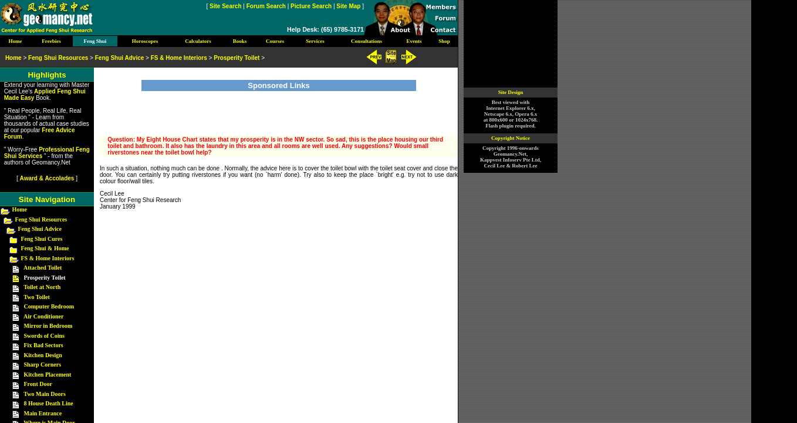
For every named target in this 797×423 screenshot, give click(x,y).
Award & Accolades (47, 178)
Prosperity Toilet (236, 58)
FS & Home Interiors (48, 258)
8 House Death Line (48, 403)
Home (20, 209)
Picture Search (311, 6)
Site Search (225, 6)
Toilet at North (41, 287)
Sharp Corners (43, 364)
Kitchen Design (43, 355)
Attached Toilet (42, 267)
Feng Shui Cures (42, 239)
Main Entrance (43, 413)
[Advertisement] (278, 108)
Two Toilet (36, 297)
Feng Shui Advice (40, 229)
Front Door (38, 384)
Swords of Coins (44, 336)
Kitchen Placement (48, 374)
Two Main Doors (44, 394)
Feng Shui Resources (41, 219)
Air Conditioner (43, 316)
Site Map (348, 6)
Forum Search (266, 6)
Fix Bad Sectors (43, 345)
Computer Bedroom (49, 306)
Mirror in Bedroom (48, 326)
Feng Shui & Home (45, 248)
